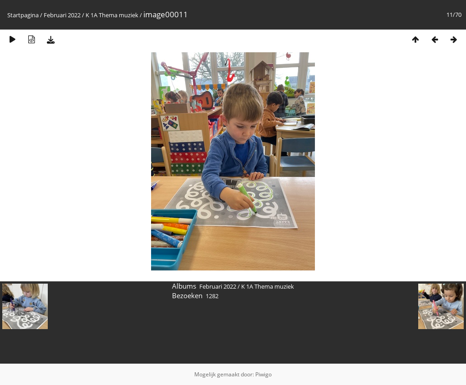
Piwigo (263, 374)
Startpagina (23, 15)
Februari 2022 (62, 15)
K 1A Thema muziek (112, 15)
